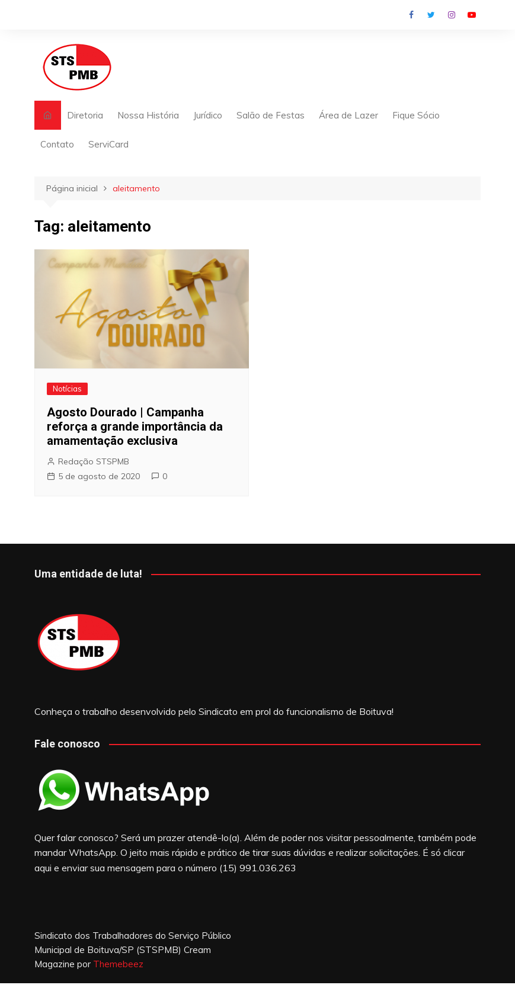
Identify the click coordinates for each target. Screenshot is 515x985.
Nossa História (148, 115)
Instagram (451, 15)
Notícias (67, 388)
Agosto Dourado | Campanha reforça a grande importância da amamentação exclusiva (135, 426)
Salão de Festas (270, 115)
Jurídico (207, 115)
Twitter (431, 15)
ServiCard (108, 144)
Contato (57, 144)
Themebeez (118, 964)
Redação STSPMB (93, 461)
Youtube (472, 15)
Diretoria (85, 115)
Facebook (411, 15)
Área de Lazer (348, 115)
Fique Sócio (416, 115)
